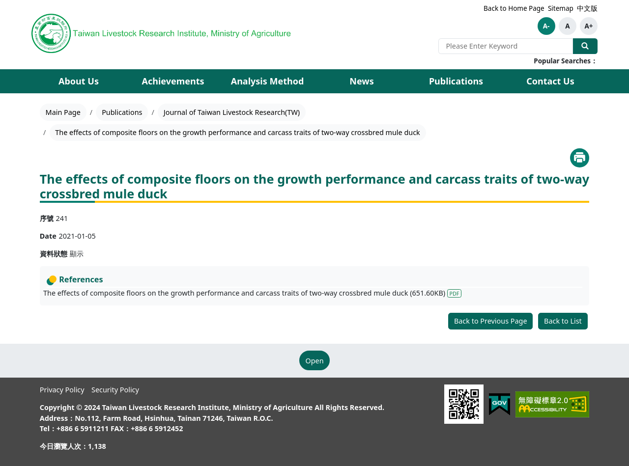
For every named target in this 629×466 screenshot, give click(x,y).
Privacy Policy (62, 389)
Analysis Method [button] (267, 81)
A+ (588, 26)
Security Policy (115, 389)
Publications (122, 112)
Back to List (563, 321)
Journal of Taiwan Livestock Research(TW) (232, 112)
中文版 (587, 8)
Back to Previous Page (490, 321)
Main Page (63, 112)
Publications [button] (456, 81)
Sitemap (560, 8)
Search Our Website (585, 46)
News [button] (361, 81)
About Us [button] (78, 81)
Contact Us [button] (550, 81)
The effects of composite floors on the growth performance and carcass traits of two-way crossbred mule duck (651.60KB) (252, 293)
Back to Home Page (514, 8)
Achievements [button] (173, 81)
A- (546, 26)
